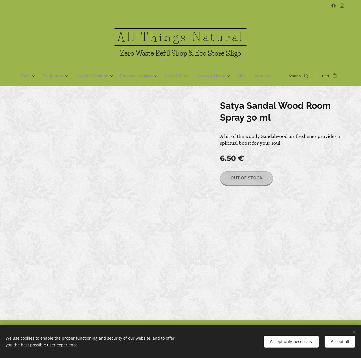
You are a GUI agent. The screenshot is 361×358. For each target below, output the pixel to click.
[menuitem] (32, 76)
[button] (295, 76)
